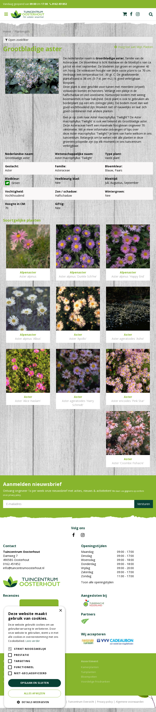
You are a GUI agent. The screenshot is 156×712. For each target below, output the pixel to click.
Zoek (151, 14)
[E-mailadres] (78, 508)
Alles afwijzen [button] (34, 693)
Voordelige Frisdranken (95, 685)
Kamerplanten (90, 671)
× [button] (60, 610)
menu (6, 14)
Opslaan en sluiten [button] (34, 683)
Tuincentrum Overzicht (81, 706)
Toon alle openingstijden (97, 586)
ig (138, 14)
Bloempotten (89, 681)
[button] (34, 702)
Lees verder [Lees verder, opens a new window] (33, 641)
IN (83, 539)
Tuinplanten (88, 676)
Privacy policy (105, 706)
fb (131, 14)
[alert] (34, 657)
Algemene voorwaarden (130, 706)
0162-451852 (11, 568)
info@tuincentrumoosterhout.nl (23, 572)
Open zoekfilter (16, 40)
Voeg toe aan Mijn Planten (135, 47)
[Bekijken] (125, 14)
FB (73, 539)
